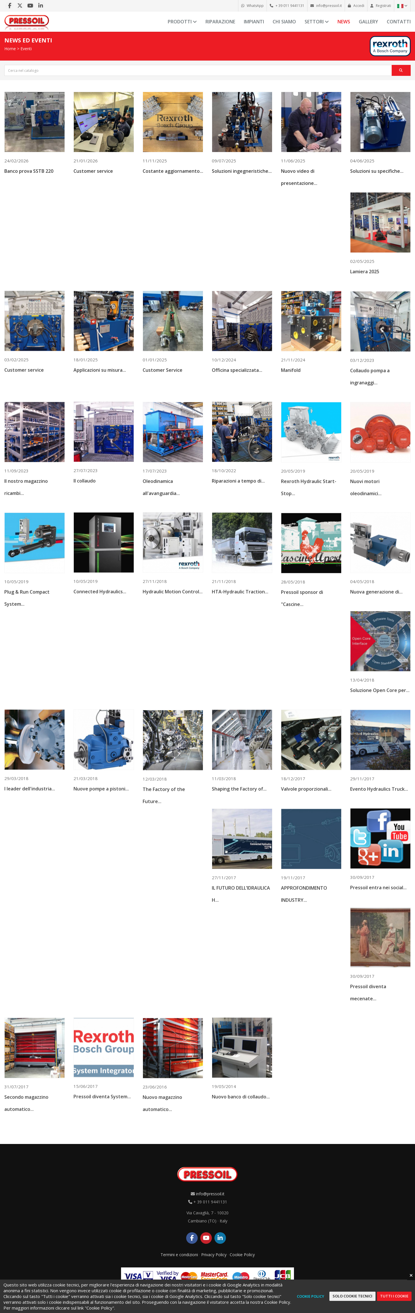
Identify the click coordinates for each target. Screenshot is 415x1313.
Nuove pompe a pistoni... (101, 840)
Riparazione (220, 21)
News (343, 21)
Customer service (93, 175)
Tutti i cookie (394, 1296)
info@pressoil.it (210, 1193)
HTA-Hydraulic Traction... (240, 641)
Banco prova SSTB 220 (28, 175)
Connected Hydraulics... (99, 640)
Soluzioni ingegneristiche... (242, 175)
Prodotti (182, 21)
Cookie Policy (242, 1254)
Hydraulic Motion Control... (173, 640)
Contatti (399, 21)
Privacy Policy (214, 1254)
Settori (317, 21)
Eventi (26, 48)
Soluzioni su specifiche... (376, 175)
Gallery (368, 21)
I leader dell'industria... (29, 839)
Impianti (254, 21)
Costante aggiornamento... (173, 175)
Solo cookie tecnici (352, 1296)
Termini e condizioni (179, 1254)
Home (10, 48)
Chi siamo (284, 21)
